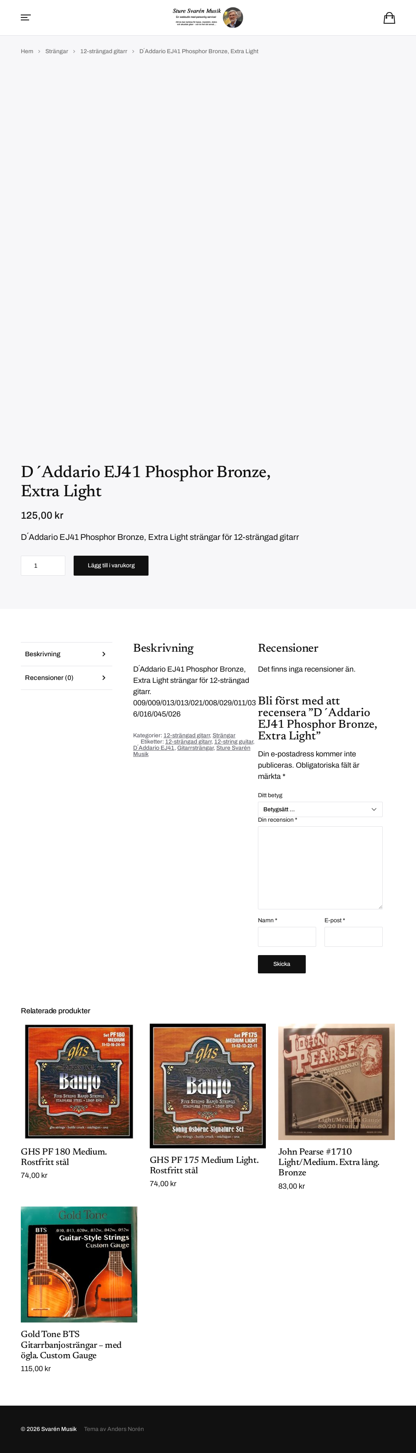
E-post (334, 921)
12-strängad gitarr (103, 51)
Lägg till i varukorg (111, 565)
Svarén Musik (59, 1429)
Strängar (56, 51)
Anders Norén (125, 1429)
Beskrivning (42, 654)
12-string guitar (233, 742)
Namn (267, 921)
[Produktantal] (43, 566)
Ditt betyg (270, 795)
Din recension (277, 820)
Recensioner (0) (49, 677)
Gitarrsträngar (195, 748)
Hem (27, 51)
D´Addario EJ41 (153, 748)
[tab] (66, 654)
